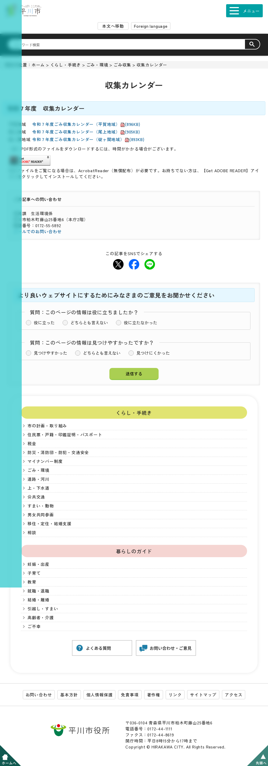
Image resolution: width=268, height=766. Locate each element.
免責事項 (129, 695)
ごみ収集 (122, 65)
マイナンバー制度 (45, 461)
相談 (31, 532)
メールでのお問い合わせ (37, 231)
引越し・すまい (42, 609)
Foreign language (151, 26)
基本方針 (69, 695)
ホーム (38, 65)
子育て (34, 573)
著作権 (153, 695)
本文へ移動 (113, 26)
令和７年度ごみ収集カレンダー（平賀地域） (86, 124)
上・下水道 (38, 488)
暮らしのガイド (134, 551)
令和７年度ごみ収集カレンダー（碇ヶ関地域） (88, 139)
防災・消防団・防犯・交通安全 (58, 452)
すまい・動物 (40, 506)
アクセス (233, 695)
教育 (31, 582)
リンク (175, 695)
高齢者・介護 (40, 617)
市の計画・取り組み (47, 426)
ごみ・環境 (97, 65)
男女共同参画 (40, 515)
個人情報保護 (99, 695)
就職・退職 (38, 591)
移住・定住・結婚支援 (49, 524)
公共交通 (36, 497)
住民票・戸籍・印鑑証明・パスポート (64, 435)
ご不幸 (34, 626)
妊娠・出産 (38, 564)
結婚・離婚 (38, 600)
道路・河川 (38, 479)
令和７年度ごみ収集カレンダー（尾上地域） (86, 132)
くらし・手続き (65, 65)
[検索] (129, 44)
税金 (31, 443)
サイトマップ (203, 695)
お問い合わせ (39, 695)
